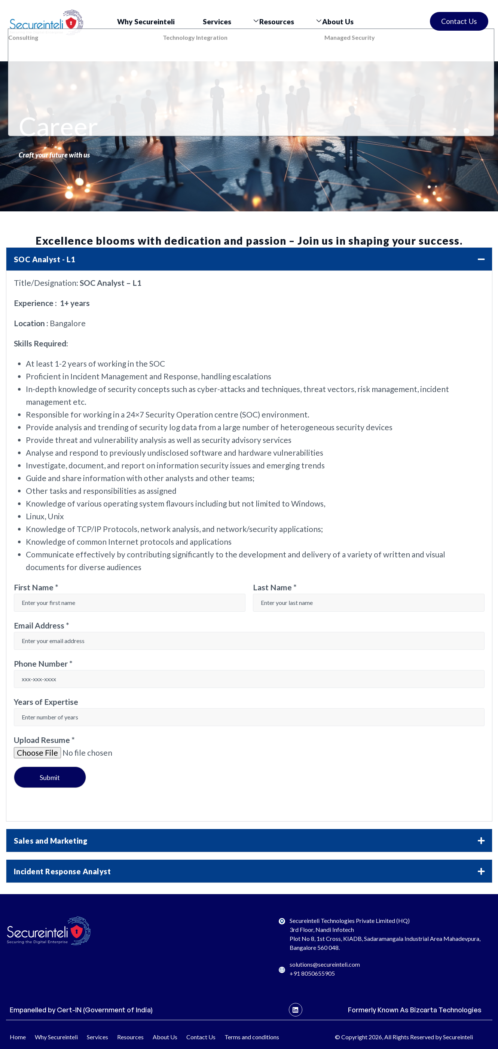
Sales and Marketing (51, 840)
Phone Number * (43, 663)
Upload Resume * (44, 739)
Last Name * (275, 587)
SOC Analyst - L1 (45, 259)
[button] (249, 259)
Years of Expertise (46, 701)
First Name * (36, 587)
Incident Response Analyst (62, 871)
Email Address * (41, 625)
